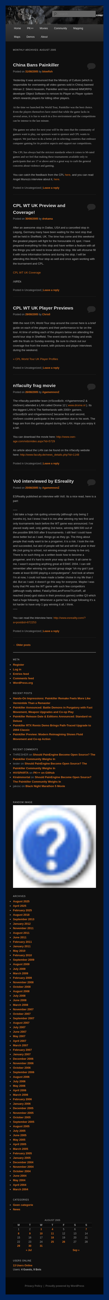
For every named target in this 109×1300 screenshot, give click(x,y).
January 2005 (22, 1157)
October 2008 (22, 986)
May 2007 (19, 1036)
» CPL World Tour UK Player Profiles (35, 359)
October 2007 (22, 1013)
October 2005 (22, 1117)
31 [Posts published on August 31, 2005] (41, 1245)
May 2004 (19, 1180)
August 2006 (21, 1076)
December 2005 (23, 1108)
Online (22, 1265)
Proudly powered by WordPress (65, 1285)
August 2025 (21, 901)
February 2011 (22, 941)
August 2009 (21, 964)
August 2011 (21, 932)
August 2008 (21, 991)
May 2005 (19, 1139)
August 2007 (21, 1022)
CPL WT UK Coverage (27, 272)
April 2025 (19, 905)
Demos (31, 36)
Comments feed (23, 678)
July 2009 (19, 968)
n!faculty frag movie (34, 385)
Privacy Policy (33, 1285)
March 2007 (20, 1045)
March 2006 (20, 1094)
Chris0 (46, 314)
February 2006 (22, 1099)
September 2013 (23, 919)
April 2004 (19, 1184)
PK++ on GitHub (44, 772)
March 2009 (20, 973)
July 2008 (19, 995)
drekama (47, 218)
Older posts (22, 645)
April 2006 (19, 1090)
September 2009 (23, 959)
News (16, 1209)
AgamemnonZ (50, 392)
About (44, 36)
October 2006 (22, 1067)
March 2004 (20, 1189)
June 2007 (20, 1031)
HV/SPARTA (21, 772)
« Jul (29, 1250)
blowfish (47, 71)
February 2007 (22, 1049)
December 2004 (23, 1162)
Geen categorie (23, 1204)
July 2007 (19, 1027)
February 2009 (22, 977)
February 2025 (22, 910)
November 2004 (23, 1166)
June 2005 (20, 1135)
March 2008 (20, 1004)
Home (17, 28)
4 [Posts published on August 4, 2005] (52, 1229)
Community (60, 28)
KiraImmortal (21, 777)
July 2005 (19, 1130)
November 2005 (23, 1112)
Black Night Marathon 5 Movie (45, 786)
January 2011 (22, 946)
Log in (17, 669)
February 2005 (22, 1153)
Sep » (76, 1250)
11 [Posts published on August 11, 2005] (52, 1233)
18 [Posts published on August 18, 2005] (52, 1237)
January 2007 (22, 1054)
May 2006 (19, 1085)
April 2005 (19, 1144)
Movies (44, 28)
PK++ (30, 28)
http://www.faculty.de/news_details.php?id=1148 (49, 454)
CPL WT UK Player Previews (43, 307)
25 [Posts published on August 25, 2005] (52, 1241)
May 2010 (19, 950)
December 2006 (23, 1058)
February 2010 (22, 955)
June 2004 (20, 1175)
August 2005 (21, 1126)
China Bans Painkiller (36, 64)
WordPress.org (23, 682)
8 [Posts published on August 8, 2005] (18, 1233)
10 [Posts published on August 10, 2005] (41, 1233)
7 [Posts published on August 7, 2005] (86, 1229)
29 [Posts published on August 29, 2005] (18, 1245)
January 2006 (22, 1103)
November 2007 (23, 1009)
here (67, 174)
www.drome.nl (76, 405)
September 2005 (23, 1121)
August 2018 (21, 914)
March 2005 (20, 1148)
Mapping (78, 28)
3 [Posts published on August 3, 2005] (41, 1229)
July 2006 (19, 1081)
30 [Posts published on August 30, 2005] (29, 1245)
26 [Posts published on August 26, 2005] (63, 1241)
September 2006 (23, 1072)
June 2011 (20, 937)
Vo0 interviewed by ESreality (43, 481)
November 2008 (23, 982)
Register (18, 664)
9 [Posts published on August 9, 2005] (30, 1233)
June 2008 (20, 1000)
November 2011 (23, 928)
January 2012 (22, 923)
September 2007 (23, 1018)
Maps (17, 36)
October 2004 (22, 1171)
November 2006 (23, 1063)
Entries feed (21, 673)
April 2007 (19, 1040)
